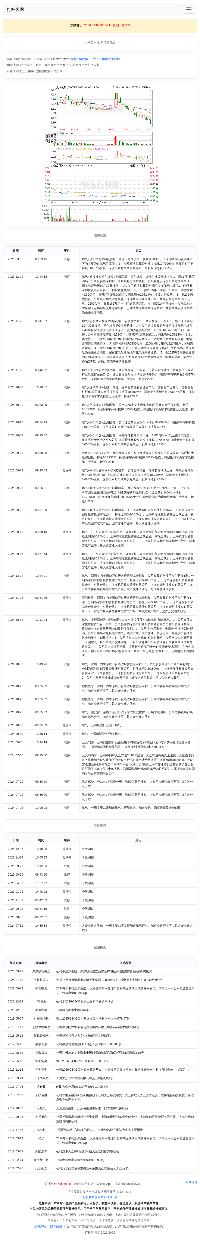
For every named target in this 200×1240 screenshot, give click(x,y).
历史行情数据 (79, 59)
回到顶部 (191, 1182)
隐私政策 (56, 1226)
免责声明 (40, 1226)
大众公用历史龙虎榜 (106, 59)
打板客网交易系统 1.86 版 (100, 1197)
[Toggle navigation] (189, 9)
